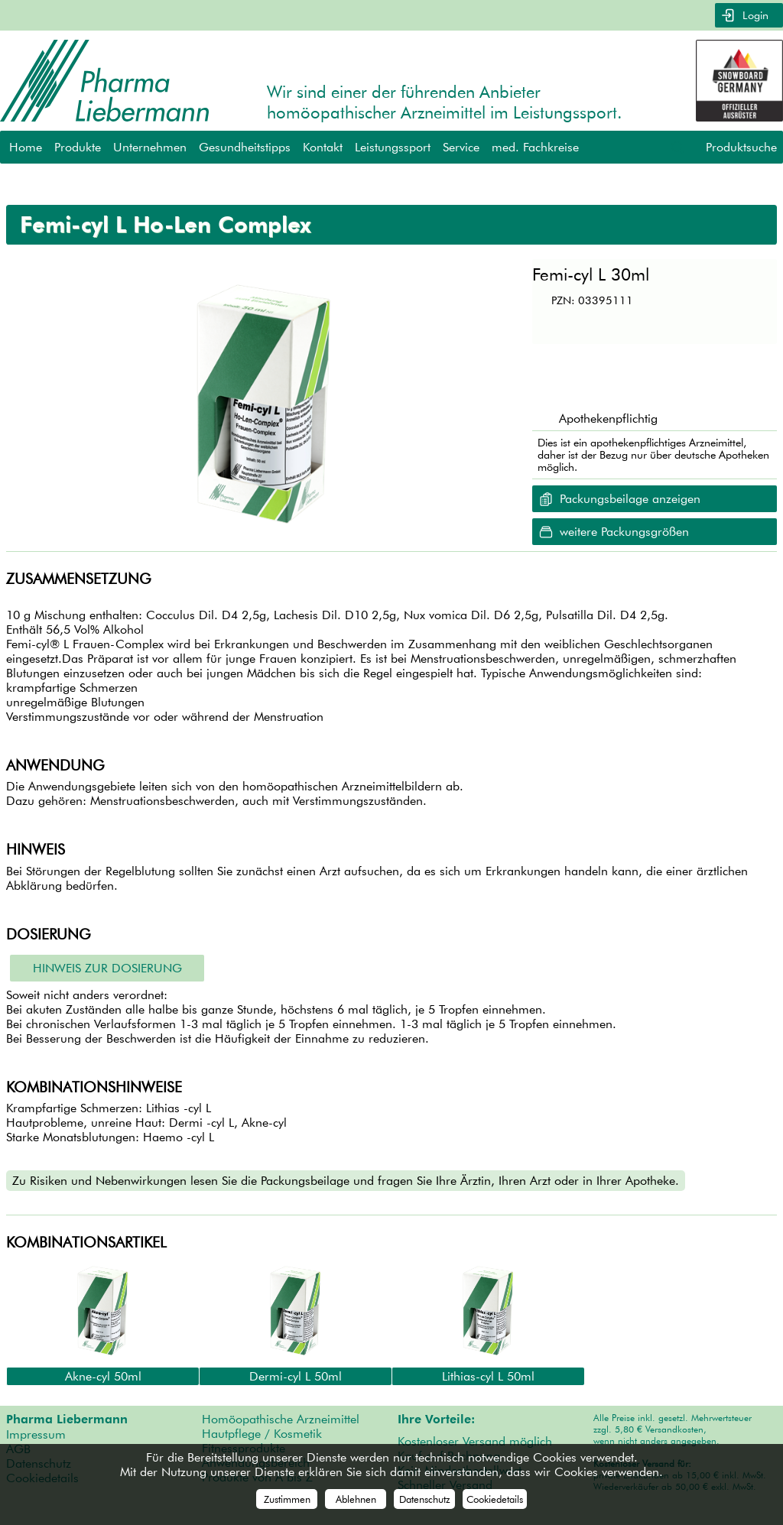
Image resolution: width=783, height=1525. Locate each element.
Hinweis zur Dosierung (107, 968)
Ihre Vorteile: (436, 1419)
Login (753, 15)
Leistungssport (392, 147)
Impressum (36, 1434)
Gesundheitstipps (245, 147)
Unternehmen (150, 147)
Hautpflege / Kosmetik (262, 1433)
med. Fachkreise (535, 147)
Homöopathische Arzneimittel (280, 1419)
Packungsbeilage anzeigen (630, 499)
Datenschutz (424, 1499)
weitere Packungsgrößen (624, 531)
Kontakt (323, 147)
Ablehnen (356, 1499)
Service (461, 147)
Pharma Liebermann (67, 1419)
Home (25, 147)
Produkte (77, 147)
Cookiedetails (494, 1499)
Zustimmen (287, 1499)
